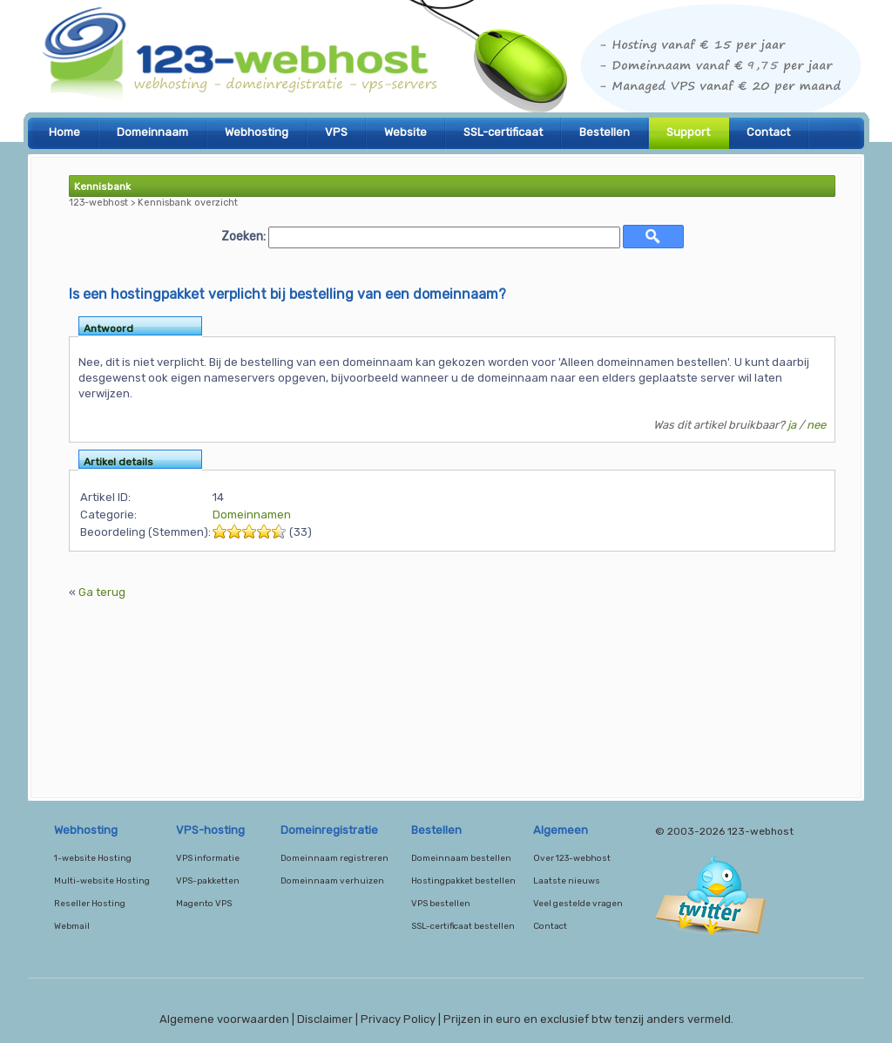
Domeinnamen (252, 514)
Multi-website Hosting (102, 881)
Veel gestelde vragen (578, 903)
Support (688, 132)
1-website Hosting (93, 858)
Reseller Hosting (89, 903)
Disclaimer (325, 1019)
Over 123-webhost (572, 858)
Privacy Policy (398, 1019)
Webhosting (256, 132)
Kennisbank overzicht (188, 202)
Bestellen (604, 132)
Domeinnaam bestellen (461, 858)
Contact (768, 132)
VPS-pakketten (208, 881)
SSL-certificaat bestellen (463, 926)
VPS (336, 132)
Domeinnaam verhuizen (332, 881)
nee (816, 424)
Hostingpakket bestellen (463, 881)
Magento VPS (204, 903)
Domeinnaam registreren (334, 858)
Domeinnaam (152, 132)
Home (64, 132)
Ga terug (101, 592)
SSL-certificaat (503, 132)
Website (405, 132)
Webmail (72, 926)
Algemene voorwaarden (224, 1019)
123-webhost (446, 61)
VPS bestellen (440, 903)
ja (791, 424)
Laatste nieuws (566, 881)
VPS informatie (208, 858)
